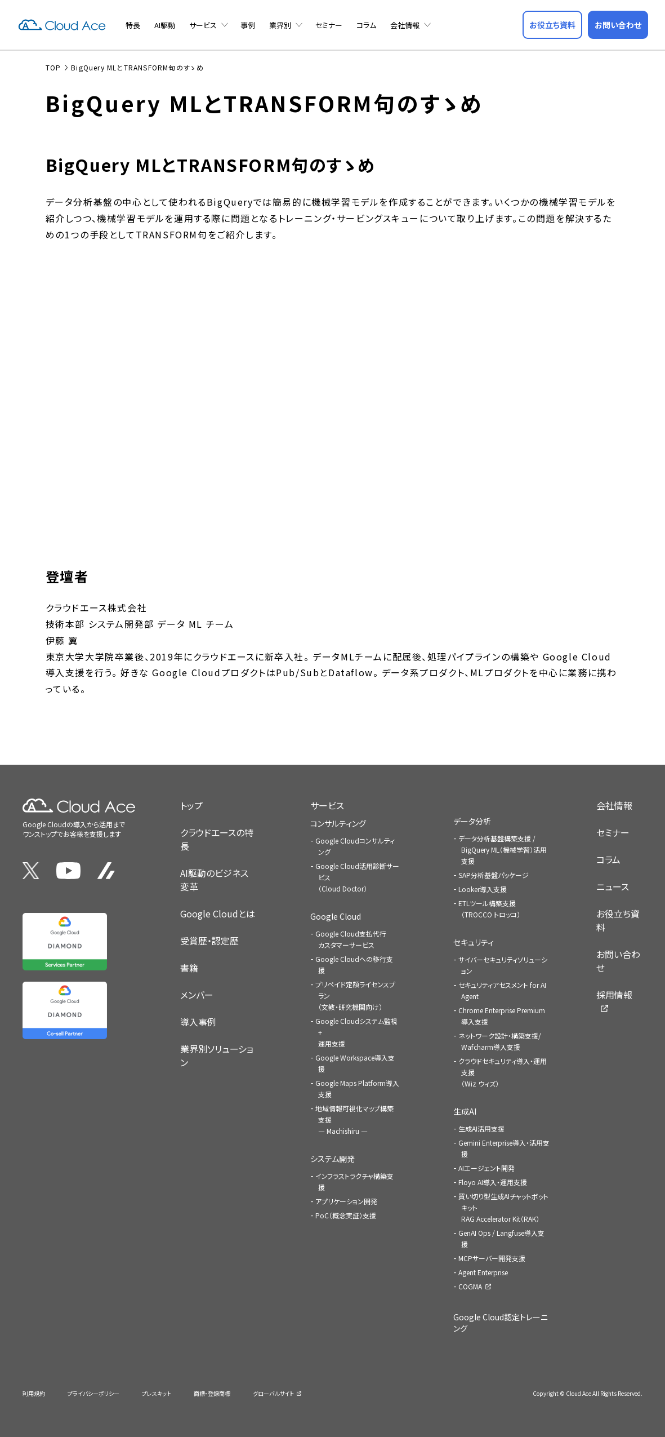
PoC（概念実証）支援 (345, 1215)
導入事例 (198, 1021)
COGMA (470, 1286)
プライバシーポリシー (93, 1393)
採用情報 (614, 994)
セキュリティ (473, 942)
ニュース (612, 886)
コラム (366, 25)
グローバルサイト (273, 1393)
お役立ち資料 (618, 920)
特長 (133, 25)
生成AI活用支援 (481, 1128)
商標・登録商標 (212, 1393)
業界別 (280, 25)
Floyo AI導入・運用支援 (492, 1182)
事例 (247, 25)
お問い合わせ (618, 960)
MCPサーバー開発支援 (491, 1258)
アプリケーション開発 (346, 1201)
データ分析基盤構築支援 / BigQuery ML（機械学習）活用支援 (502, 849)
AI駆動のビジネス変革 (214, 879)
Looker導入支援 (482, 889)
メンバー (196, 994)
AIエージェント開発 (486, 1168)
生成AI (464, 1111)
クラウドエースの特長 (216, 839)
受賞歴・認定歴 (209, 940)
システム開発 (332, 1158)
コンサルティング (338, 823)
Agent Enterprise (483, 1272)
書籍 (189, 967)
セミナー (328, 25)
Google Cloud (335, 916)
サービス (203, 25)
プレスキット (156, 1393)
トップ (191, 805)
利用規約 (34, 1393)
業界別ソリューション (216, 1055)
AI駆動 (164, 25)
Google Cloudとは (217, 913)
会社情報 (404, 25)
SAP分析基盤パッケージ (493, 875)
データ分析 (472, 821)
